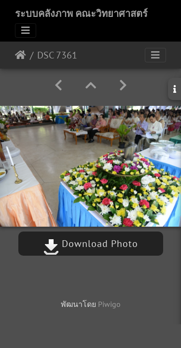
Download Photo (90, 243)
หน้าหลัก (20, 55)
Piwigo (109, 304)
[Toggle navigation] (25, 30)
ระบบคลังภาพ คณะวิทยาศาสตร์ (81, 13)
